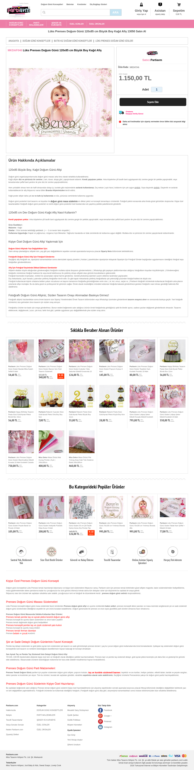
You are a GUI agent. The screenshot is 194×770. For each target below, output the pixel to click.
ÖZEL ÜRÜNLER (97, 24)
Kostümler (81, 4)
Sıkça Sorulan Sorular (15, 725)
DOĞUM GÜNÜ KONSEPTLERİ (16, 24)
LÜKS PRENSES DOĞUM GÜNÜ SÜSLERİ (114, 40)
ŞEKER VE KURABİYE (56, 24)
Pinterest (107, 721)
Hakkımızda (11, 710)
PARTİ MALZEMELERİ (36, 24)
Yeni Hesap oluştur (74, 740)
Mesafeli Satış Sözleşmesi (78, 710)
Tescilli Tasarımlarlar (14, 720)
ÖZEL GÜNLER (77, 24)
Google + (108, 716)
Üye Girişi (71, 735)
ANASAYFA (13, 40)
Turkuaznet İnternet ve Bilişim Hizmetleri (151, 766)
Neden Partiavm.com (14, 730)
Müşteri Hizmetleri (74, 725)
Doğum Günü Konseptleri (52, 4)
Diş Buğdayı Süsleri (98, 4)
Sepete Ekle (153, 102)
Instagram (108, 727)
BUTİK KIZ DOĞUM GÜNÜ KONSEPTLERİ (73, 40)
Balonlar (70, 4)
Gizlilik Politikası (73, 720)
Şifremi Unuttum (73, 745)
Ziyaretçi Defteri (12, 734)
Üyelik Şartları (73, 715)
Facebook (108, 710)
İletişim (9, 715)
